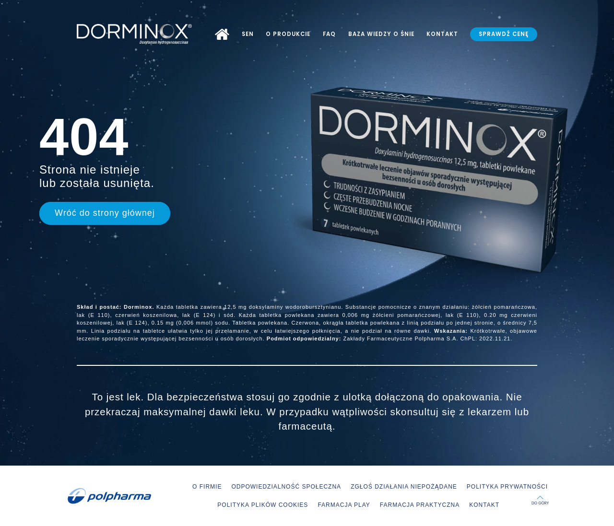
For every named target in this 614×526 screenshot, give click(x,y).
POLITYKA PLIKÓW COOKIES (262, 505)
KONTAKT (442, 34)
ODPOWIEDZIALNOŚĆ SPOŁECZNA (286, 486)
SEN (248, 34)
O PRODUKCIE (288, 34)
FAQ (329, 34)
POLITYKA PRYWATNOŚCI (507, 486)
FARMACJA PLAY (344, 505)
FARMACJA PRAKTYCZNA (420, 505)
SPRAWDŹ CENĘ (504, 34)
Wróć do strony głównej (105, 213)
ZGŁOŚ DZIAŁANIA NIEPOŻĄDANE (404, 486)
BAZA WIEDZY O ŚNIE (381, 34)
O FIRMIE (207, 486)
